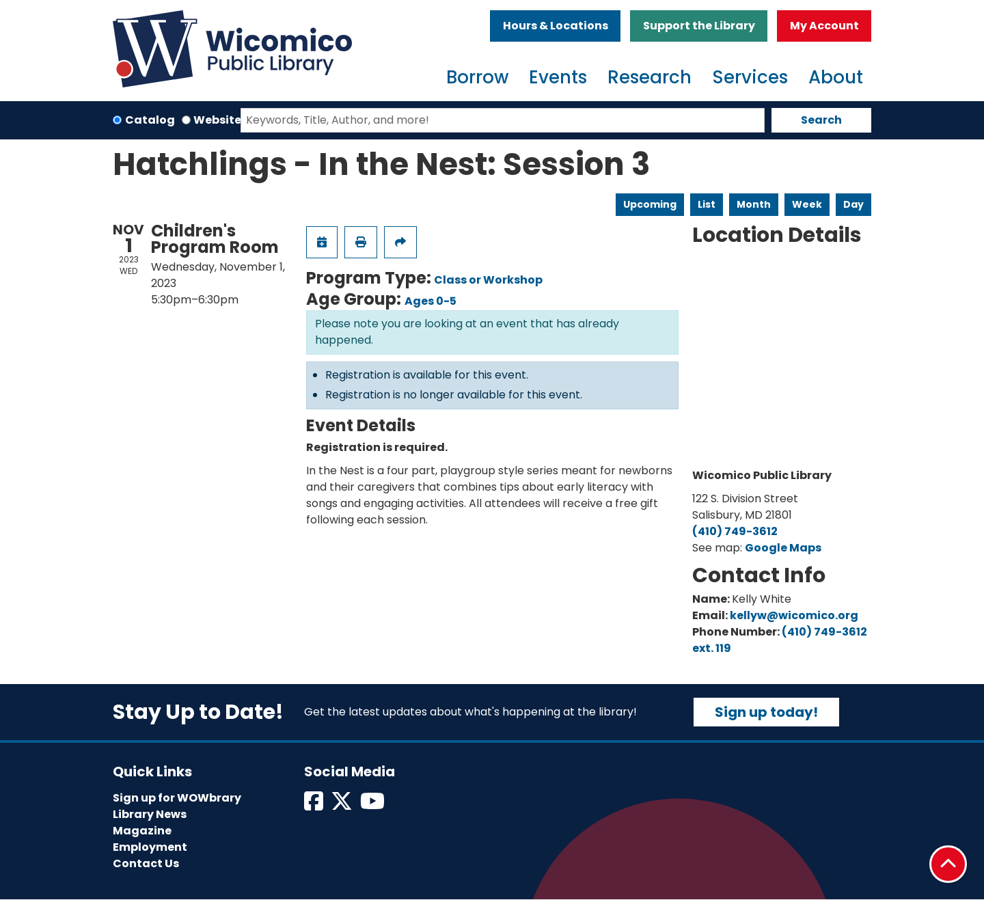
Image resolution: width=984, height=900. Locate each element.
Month (754, 204)
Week (807, 204)
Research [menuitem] (649, 77)
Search (821, 120)
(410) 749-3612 (735, 531)
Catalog (150, 120)
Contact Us (146, 863)
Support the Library (699, 25)
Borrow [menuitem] (477, 77)
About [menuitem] (835, 77)
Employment (150, 847)
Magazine (142, 830)
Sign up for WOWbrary (177, 798)
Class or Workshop (488, 280)
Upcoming (649, 204)
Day (853, 204)
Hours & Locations (555, 25)
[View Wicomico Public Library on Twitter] (343, 805)
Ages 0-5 (430, 301)
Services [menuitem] (750, 77)
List (706, 204)
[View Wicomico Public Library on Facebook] (314, 805)
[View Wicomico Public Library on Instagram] (373, 805)
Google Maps (783, 548)
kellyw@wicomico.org (794, 615)
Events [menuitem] (558, 77)
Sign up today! (766, 712)
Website (217, 120)
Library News (150, 814)
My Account (824, 25)
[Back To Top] (948, 864)
